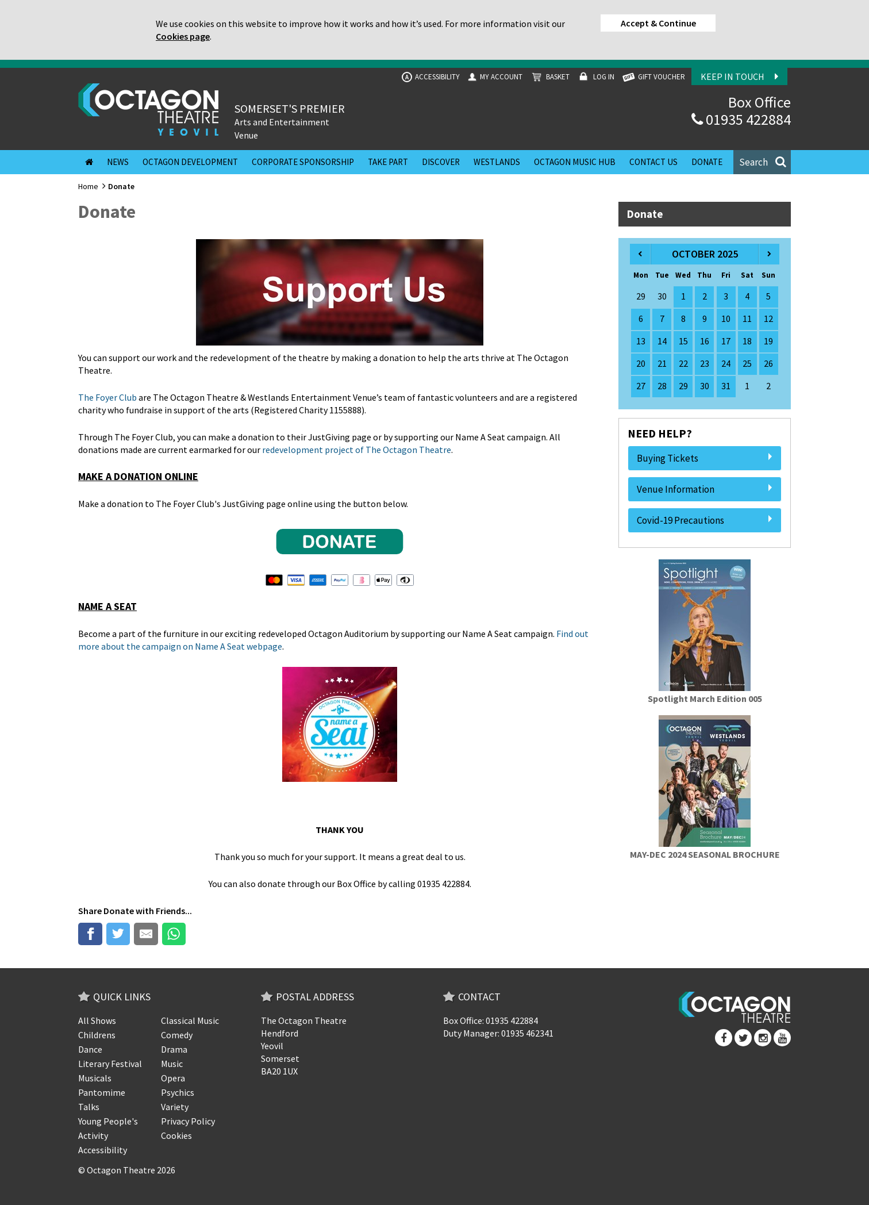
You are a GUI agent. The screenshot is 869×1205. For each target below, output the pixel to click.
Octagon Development (190, 161)
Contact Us (653, 161)
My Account (494, 77)
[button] (762, 162)
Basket (549, 77)
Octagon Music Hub (575, 161)
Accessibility (431, 77)
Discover (441, 161)
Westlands (497, 161)
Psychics (177, 1092)
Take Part (388, 161)
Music (172, 1063)
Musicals (94, 1078)
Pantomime (101, 1092)
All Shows (97, 1020)
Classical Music (190, 1020)
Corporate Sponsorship (303, 161)
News (118, 161)
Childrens (97, 1035)
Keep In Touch (739, 76)
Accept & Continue (658, 23)
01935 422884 (741, 119)
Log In (595, 77)
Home (88, 186)
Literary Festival (110, 1063)
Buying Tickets (704, 458)
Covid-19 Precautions (704, 520)
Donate (706, 161)
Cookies (176, 1135)
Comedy (177, 1035)
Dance (90, 1049)
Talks (88, 1106)
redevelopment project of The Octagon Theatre (356, 449)
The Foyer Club (107, 397)
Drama (174, 1049)
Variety (175, 1106)
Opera (173, 1078)
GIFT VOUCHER (653, 77)
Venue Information (704, 489)
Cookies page (183, 36)
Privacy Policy (188, 1121)
